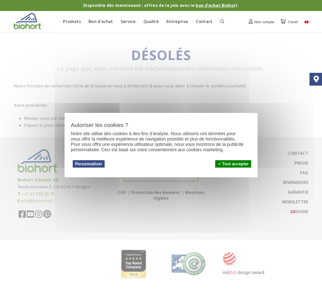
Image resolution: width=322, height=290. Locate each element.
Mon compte (260, 21)
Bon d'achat (101, 21)
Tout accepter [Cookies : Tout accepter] (233, 163)
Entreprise (177, 21)
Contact (204, 21)
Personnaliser (88, 163)
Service (128, 21)
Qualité (151, 21)
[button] (260, 21)
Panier (290, 21)
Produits (72, 21)
